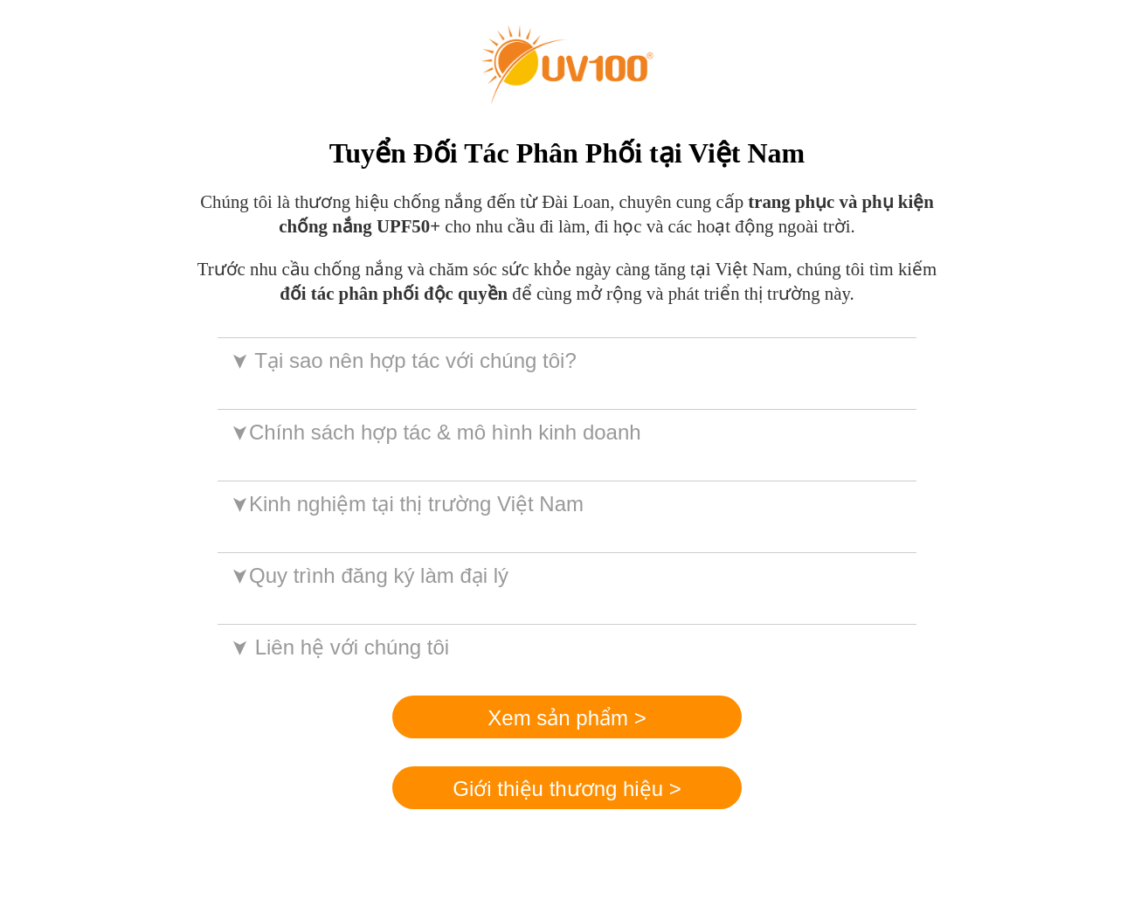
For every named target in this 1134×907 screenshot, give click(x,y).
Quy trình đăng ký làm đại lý (368, 575)
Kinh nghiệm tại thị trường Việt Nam (406, 504)
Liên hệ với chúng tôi (338, 647)
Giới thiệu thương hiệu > (567, 788)
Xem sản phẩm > (566, 718)
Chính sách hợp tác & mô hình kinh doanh (434, 432)
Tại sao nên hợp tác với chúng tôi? (402, 360)
